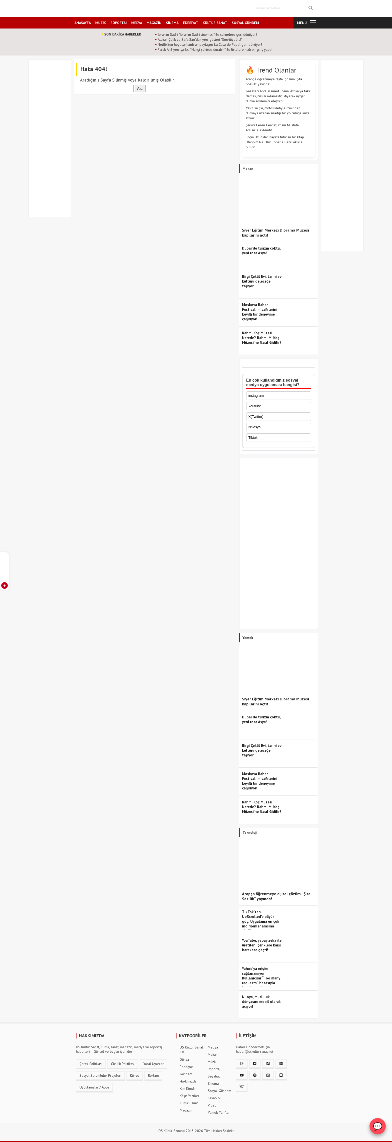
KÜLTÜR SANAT (215, 22)
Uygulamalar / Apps (94, 1086)
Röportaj (214, 1068)
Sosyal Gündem (219, 1090)
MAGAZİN (154, 22)
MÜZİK (100, 22)
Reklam (153, 1074)
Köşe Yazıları (189, 1095)
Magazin (186, 1109)
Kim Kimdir (188, 1087)
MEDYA (136, 22)
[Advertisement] (52, 140)
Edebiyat (186, 1066)
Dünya (184, 1058)
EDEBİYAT (190, 22)
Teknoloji (214, 1097)
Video (212, 1104)
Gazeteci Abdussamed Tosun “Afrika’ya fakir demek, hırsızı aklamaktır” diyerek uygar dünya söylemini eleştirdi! (278, 95)
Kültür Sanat (189, 1102)
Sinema (213, 1082)
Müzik (212, 1061)
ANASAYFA (82, 22)
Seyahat (214, 1075)
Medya (213, 1046)
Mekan (213, 1053)
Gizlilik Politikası (122, 1063)
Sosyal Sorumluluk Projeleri (100, 1074)
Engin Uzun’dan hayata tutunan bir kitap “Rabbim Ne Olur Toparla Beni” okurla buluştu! (275, 141)
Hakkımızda (188, 1080)
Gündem (186, 1073)
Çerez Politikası (91, 1063)
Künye (134, 1074)
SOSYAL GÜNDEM (245, 22)
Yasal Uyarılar (153, 1063)
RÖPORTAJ (118, 22)
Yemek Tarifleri (219, 1111)
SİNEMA (172, 22)
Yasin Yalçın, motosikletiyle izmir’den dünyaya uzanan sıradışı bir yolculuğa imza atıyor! (278, 112)
